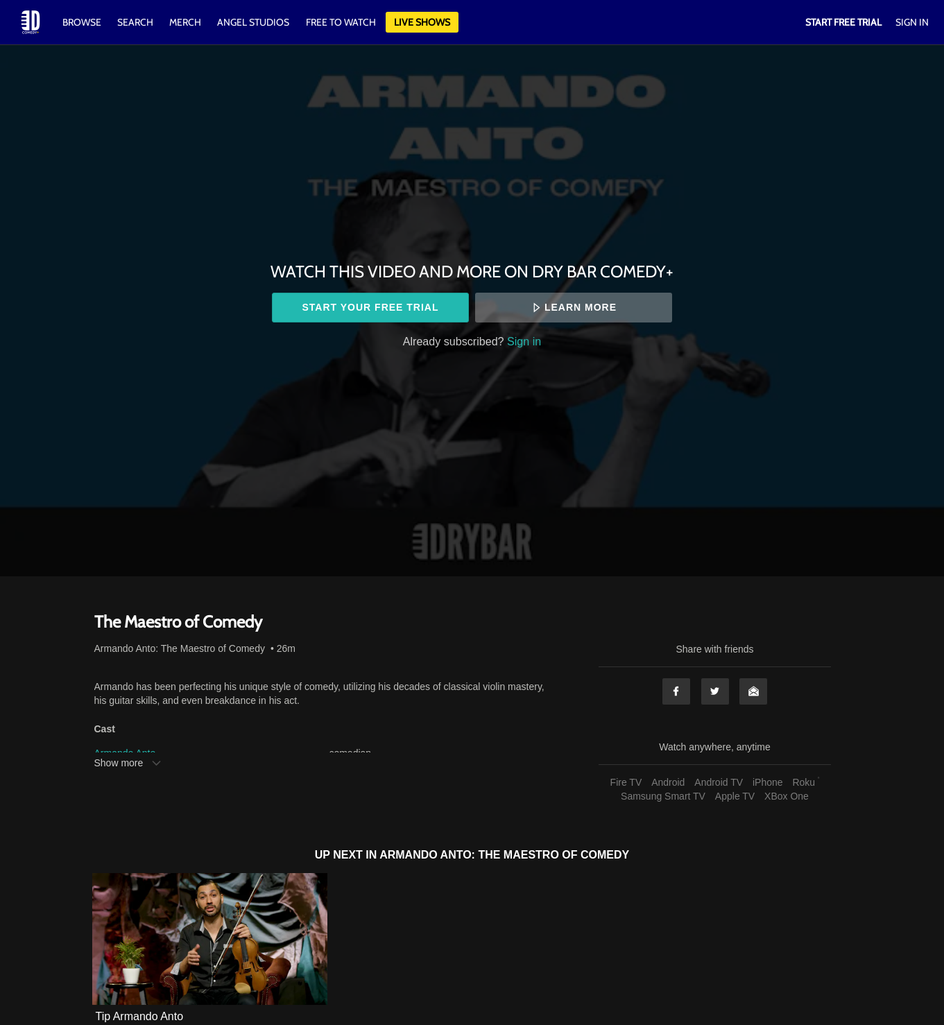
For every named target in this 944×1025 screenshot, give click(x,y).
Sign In (912, 22)
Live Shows (422, 22)
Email (753, 691)
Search (136, 22)
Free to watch (341, 22)
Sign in (524, 341)
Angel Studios (253, 22)
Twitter (715, 691)
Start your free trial (370, 307)
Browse (82, 22)
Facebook (676, 691)
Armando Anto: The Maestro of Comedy (179, 648)
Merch (185, 22)
